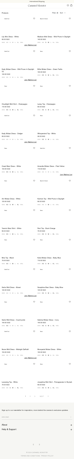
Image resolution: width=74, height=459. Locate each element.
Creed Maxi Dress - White (11, 166)
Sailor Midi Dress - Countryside (13, 320)
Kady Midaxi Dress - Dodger (12, 134)
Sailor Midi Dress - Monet (11, 287)
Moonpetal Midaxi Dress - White (49, 349)
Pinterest (39, 444)
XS (7, 42)
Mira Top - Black (8, 258)
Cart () (71, 6)
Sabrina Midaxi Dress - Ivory (48, 320)
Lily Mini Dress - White (10, 37)
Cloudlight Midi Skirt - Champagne (14, 104)
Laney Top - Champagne (46, 104)
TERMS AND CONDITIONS (30, 456)
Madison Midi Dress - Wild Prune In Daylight (53, 37)
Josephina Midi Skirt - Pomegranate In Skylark (54, 382)
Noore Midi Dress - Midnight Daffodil (15, 349)
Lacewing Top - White (10, 382)
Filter (54, 13)
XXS (3, 42)
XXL (21, 42)
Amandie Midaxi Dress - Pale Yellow (50, 166)
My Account (64, 5)
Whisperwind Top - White (46, 134)
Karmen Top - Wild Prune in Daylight (50, 199)
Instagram (33, 444)
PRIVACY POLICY (47, 456)
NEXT (42, 396)
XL (18, 42)
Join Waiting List (30, 45)
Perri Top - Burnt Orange (46, 228)
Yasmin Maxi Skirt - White (11, 228)
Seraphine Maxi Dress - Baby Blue (50, 287)
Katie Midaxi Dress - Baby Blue (49, 258)
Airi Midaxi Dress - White (11, 199)
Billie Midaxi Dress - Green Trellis (49, 69)
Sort (61, 13)
